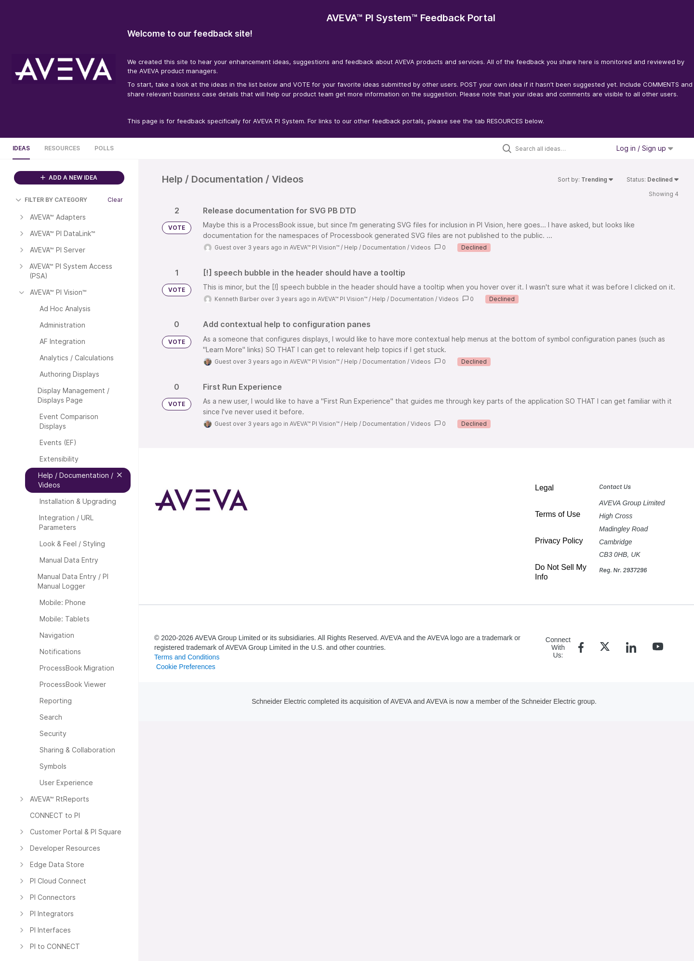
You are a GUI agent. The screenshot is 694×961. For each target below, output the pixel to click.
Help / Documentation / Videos (387, 247)
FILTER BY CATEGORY (51, 199)
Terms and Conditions (186, 657)
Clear (115, 199)
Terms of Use (557, 514)
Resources (62, 148)
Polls (104, 148)
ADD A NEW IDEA (68, 177)
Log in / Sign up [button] (644, 148)
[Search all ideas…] (560, 148)
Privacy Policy (559, 541)
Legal (544, 488)
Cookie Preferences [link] (185, 667)
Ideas (21, 148)
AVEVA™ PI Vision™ (314, 247)
